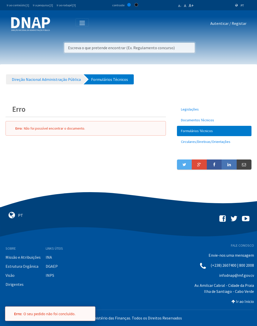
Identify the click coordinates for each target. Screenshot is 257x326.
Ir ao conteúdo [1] (18, 5)
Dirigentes (15, 284)
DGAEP (52, 266)
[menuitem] (214, 109)
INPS (50, 275)
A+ (191, 5)
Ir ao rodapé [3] (66, 5)
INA (49, 257)
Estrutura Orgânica (22, 266)
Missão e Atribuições (23, 257)
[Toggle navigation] (57, 24)
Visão (10, 275)
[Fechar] (89, 314)
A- (179, 6)
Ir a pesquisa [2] (43, 5)
